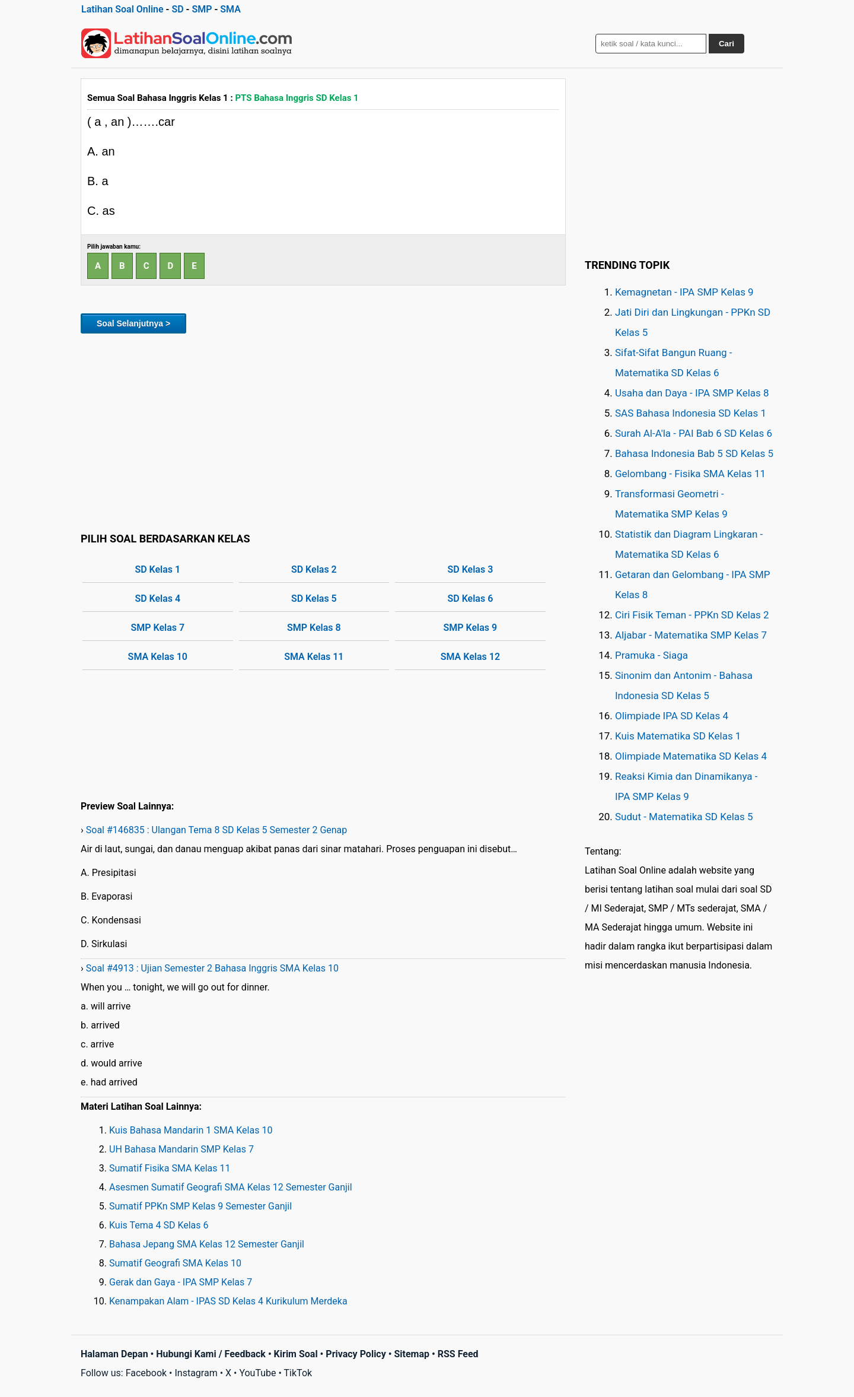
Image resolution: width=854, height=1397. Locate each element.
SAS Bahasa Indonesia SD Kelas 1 (690, 413)
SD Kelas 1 (157, 569)
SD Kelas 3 (470, 569)
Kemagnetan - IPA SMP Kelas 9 (684, 292)
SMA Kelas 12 (470, 656)
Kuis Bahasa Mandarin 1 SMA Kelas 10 (190, 1130)
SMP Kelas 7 (157, 627)
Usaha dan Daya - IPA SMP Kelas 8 (692, 393)
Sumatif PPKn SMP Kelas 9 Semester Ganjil (200, 1206)
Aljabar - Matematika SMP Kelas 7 (691, 635)
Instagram (195, 1373)
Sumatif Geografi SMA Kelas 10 (175, 1263)
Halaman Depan (114, 1354)
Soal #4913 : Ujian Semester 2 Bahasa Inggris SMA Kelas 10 (212, 968)
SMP (202, 9)
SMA (230, 9)
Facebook (146, 1373)
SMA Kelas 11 (313, 656)
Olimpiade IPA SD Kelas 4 (671, 716)
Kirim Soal (296, 1354)
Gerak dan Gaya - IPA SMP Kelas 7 (180, 1282)
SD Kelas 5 (314, 598)
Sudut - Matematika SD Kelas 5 (684, 817)
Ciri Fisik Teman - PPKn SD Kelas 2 (692, 615)
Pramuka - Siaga (651, 655)
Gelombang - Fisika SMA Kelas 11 (690, 474)
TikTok (298, 1373)
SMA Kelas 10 (157, 656)
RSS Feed (458, 1354)
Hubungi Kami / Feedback (211, 1354)
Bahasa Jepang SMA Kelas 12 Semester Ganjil (206, 1244)
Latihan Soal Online (122, 9)
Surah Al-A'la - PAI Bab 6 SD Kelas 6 (693, 433)
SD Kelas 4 (157, 598)
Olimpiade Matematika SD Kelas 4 (691, 756)
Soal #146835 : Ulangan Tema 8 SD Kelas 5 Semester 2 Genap (217, 830)
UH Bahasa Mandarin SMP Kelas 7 (181, 1149)
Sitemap (411, 1354)
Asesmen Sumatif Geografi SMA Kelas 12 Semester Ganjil (230, 1187)
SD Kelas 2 (314, 569)
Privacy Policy (355, 1354)
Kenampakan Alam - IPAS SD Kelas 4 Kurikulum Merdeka (228, 1301)
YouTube (257, 1373)
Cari (726, 43)
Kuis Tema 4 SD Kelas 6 (159, 1225)
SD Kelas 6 (470, 598)
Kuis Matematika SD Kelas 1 (678, 736)
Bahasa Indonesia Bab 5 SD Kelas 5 (694, 453)
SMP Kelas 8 (314, 627)
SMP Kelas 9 (471, 627)
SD (177, 9)
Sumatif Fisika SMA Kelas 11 (170, 1168)
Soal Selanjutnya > (133, 323)
